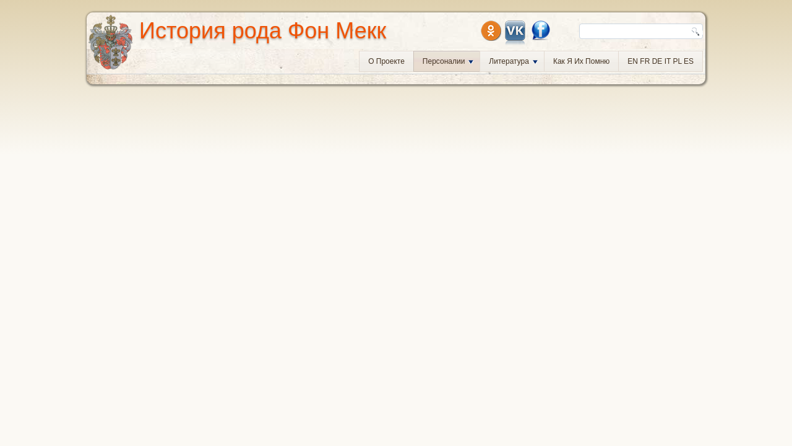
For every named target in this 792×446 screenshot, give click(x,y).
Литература (513, 61)
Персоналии (448, 61)
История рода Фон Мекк (262, 30)
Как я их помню (581, 61)
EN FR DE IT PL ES (660, 61)
